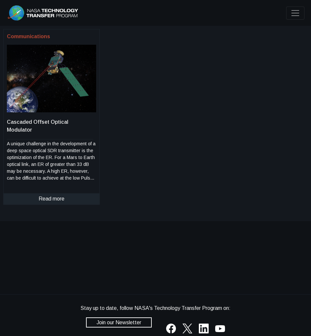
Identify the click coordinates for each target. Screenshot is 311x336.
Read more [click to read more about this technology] (51, 198)
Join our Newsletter (118, 322)
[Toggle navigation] (295, 13)
